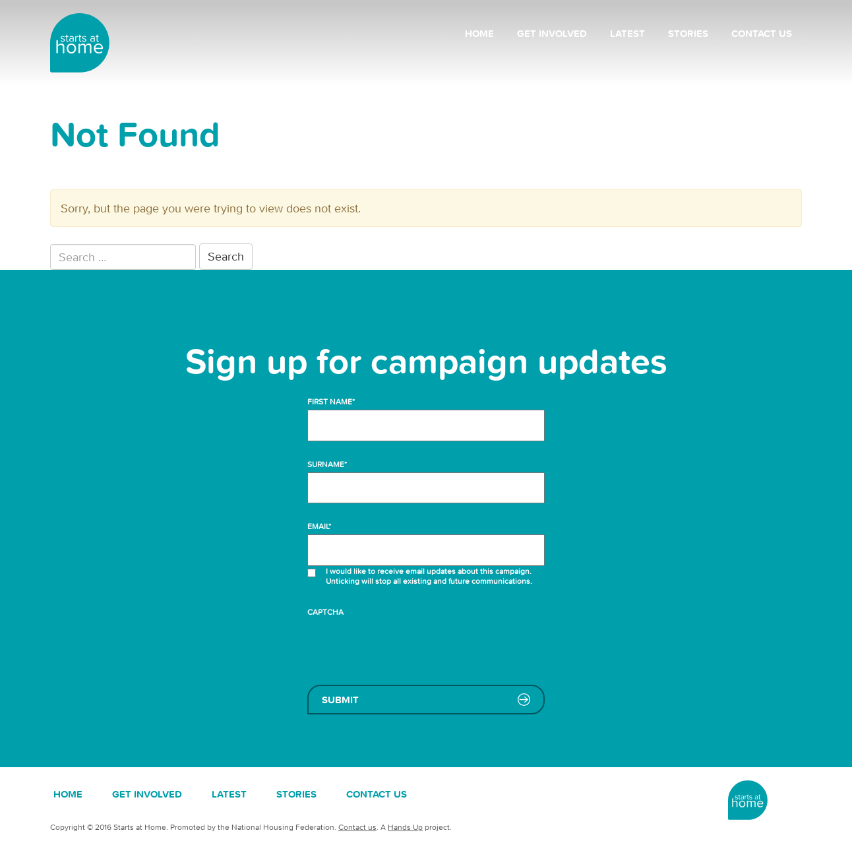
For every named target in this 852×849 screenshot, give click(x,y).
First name (331, 401)
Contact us (761, 33)
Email (319, 526)
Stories (688, 33)
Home (479, 33)
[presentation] (407, 646)
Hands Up (405, 827)
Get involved (552, 33)
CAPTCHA (325, 612)
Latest (627, 33)
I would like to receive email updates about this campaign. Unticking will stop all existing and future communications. (429, 576)
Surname (327, 464)
